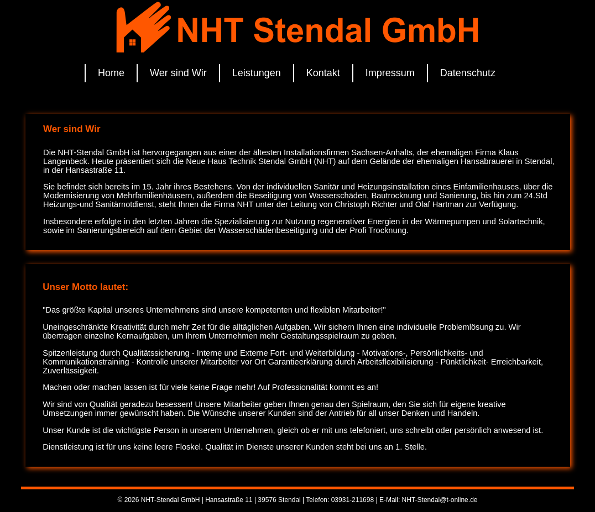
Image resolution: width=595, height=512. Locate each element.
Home (111, 72)
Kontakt (323, 72)
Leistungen (256, 72)
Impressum (390, 72)
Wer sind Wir (178, 72)
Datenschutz (467, 72)
